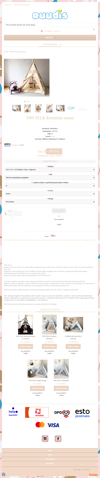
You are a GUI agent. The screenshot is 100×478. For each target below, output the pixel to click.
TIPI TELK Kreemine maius (18, 51)
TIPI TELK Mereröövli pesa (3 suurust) (25, 337)
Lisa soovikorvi (59, 219)
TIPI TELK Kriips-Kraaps (37, 380)
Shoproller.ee (93, 474)
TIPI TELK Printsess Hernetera (49, 337)
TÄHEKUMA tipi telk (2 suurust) (73, 337)
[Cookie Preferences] (3, 474)
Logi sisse (8, 5)
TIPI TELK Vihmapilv (61, 380)
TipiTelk (54, 131)
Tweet (46, 236)
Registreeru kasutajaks (22, 5)
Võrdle (59, 225)
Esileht (6, 51)
